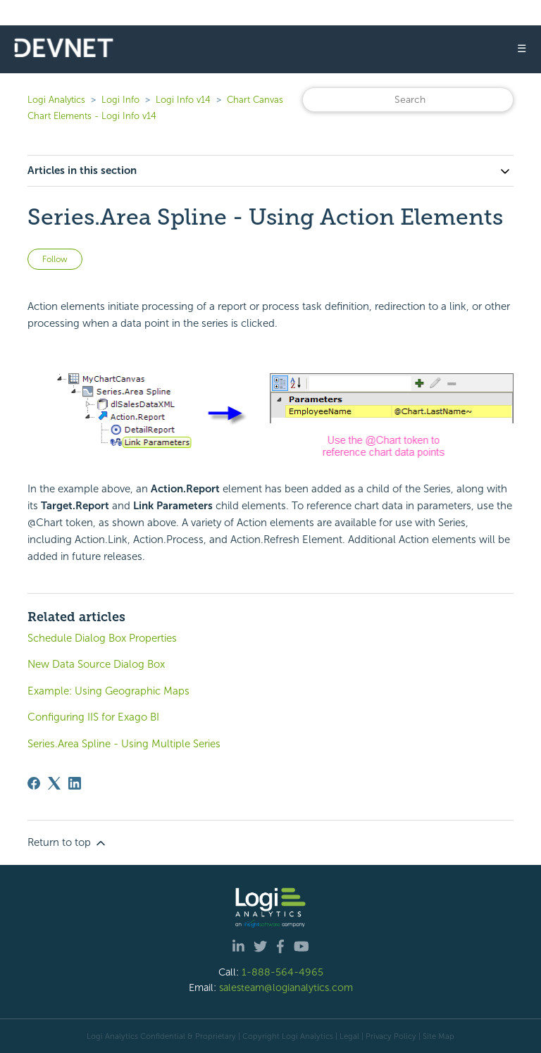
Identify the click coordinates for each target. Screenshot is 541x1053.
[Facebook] (33, 783)
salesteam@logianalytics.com (286, 987)
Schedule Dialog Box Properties (102, 638)
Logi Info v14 (183, 99)
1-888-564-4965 (282, 972)
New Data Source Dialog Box (96, 664)
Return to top (67, 843)
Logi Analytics (56, 99)
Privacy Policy (391, 1036)
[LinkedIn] (74, 783)
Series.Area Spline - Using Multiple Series (123, 743)
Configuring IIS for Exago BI (93, 717)
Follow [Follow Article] (55, 259)
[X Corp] (54, 783)
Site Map (438, 1036)
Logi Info (120, 99)
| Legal (347, 1036)
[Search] (408, 99)
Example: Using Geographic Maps (108, 691)
